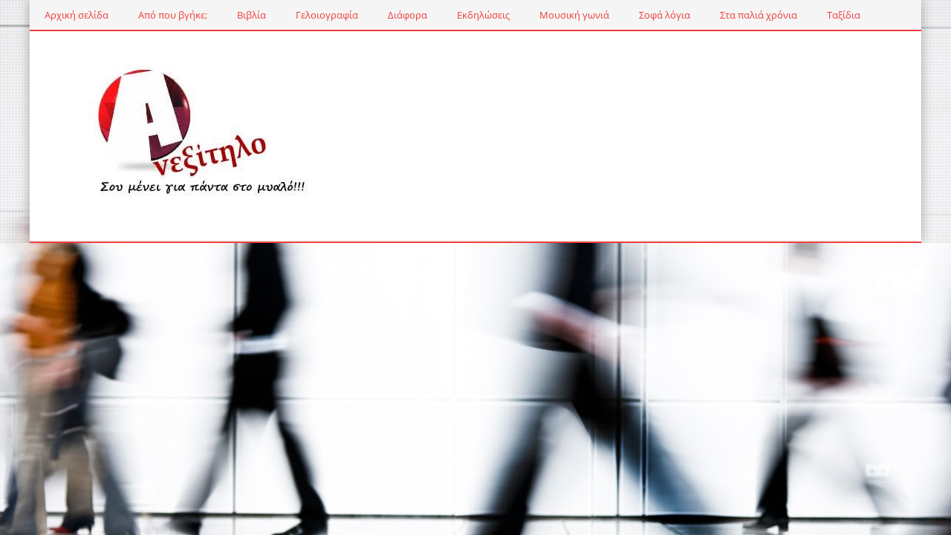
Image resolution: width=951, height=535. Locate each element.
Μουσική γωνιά (574, 15)
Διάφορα (407, 15)
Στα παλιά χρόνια (758, 15)
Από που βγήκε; (172, 15)
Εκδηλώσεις (483, 15)
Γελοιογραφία (327, 15)
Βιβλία (251, 15)
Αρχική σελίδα (76, 15)
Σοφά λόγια (664, 15)
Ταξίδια (843, 15)
